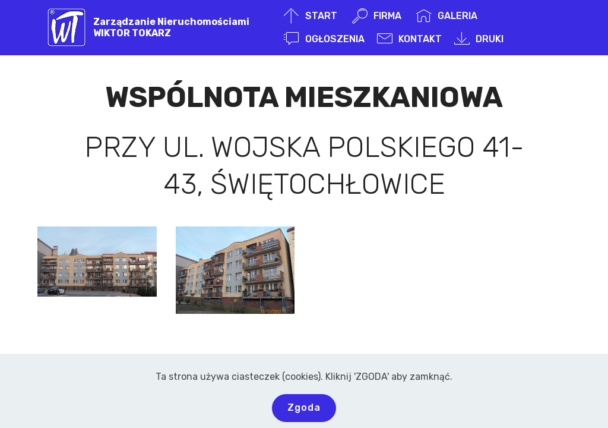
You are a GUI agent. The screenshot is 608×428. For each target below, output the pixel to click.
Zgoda (304, 407)
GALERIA (446, 15)
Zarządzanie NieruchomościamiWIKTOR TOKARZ (171, 27)
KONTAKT (409, 39)
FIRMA (378, 15)
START (312, 15)
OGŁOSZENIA (324, 39)
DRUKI (479, 39)
